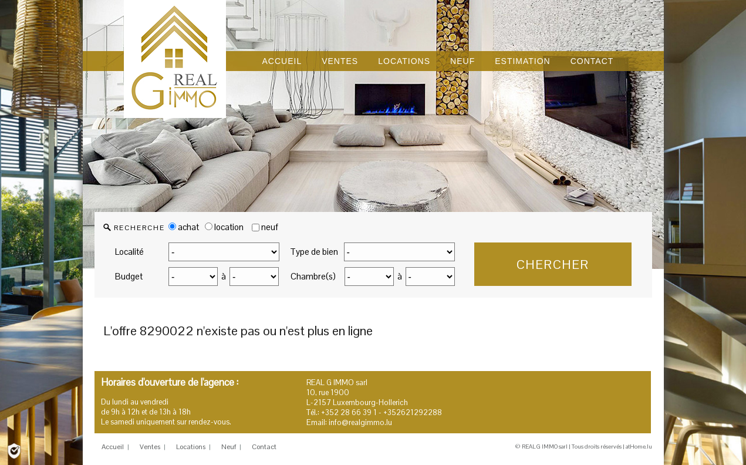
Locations (190, 446)
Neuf (228, 446)
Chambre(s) (313, 276)
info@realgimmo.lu (360, 422)
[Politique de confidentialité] (14, 450)
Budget (129, 276)
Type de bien (314, 251)
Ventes (150, 446)
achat (183, 226)
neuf (269, 226)
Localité (129, 251)
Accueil (113, 446)
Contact (264, 446)
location (224, 226)
